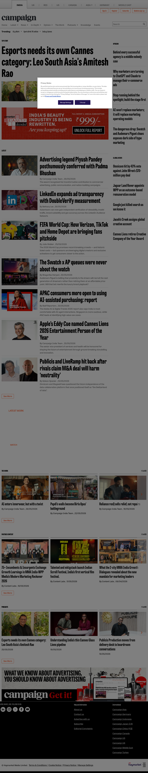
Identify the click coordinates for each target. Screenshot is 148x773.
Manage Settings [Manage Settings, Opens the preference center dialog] (65, 102)
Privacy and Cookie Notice (53, 96)
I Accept (82, 102)
